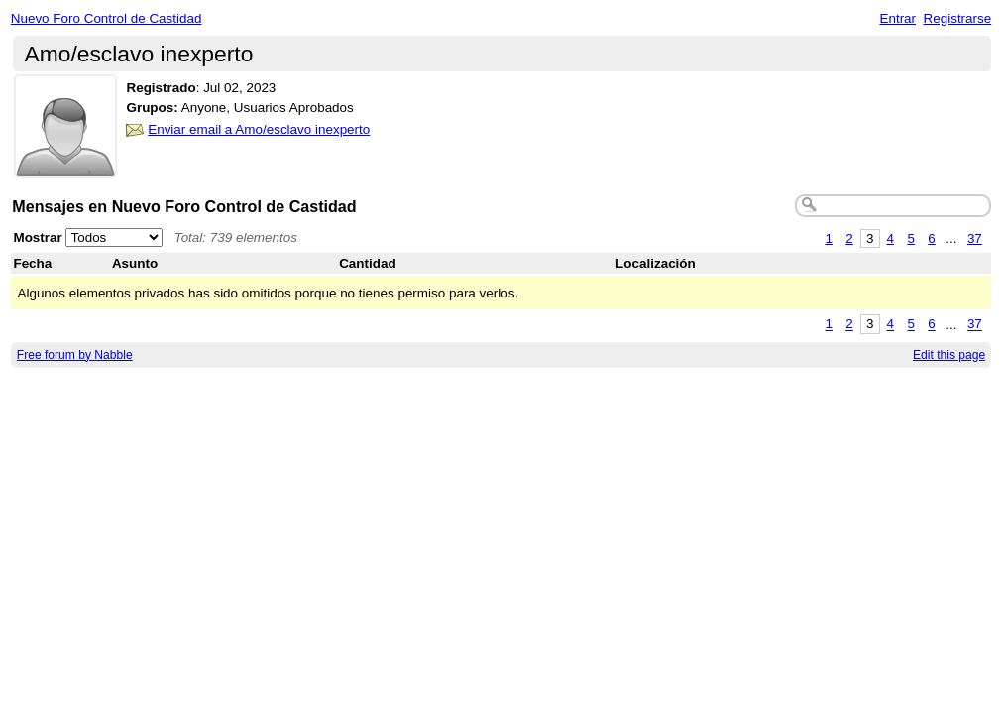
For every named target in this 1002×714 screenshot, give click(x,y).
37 (974, 238)
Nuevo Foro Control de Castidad (106, 18)
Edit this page (949, 355)
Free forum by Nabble (75, 355)
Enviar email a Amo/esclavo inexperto (259, 129)
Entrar (897, 18)
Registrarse (958, 18)
